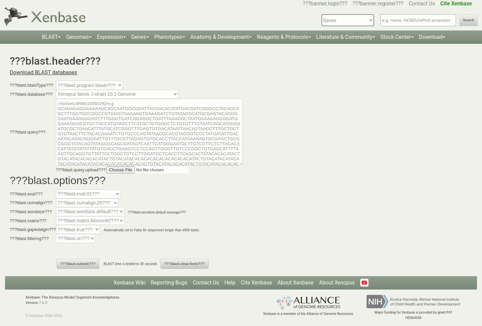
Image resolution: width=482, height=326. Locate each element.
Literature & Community (344, 37)
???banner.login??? (325, 3)
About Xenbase (295, 282)
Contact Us (422, 3)
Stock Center (396, 37)
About (337, 282)
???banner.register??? (377, 3)
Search (468, 20)
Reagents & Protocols (282, 37)
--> (117, 94)
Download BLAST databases (43, 72)
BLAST (50, 37)
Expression (110, 37)
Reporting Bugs (169, 282)
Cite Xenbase (256, 282)
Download (431, 37)
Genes (138, 37)
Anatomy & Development (219, 37)
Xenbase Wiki (129, 282)
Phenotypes (168, 37)
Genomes (77, 37)
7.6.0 (43, 303)
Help (229, 282)
